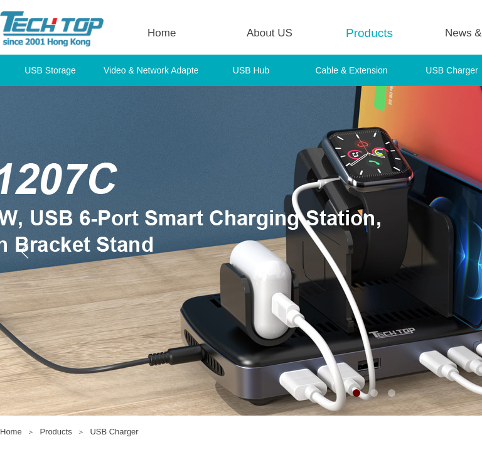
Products (369, 33)
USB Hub (251, 70)
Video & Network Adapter (151, 70)
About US (269, 33)
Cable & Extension (351, 70)
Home (161, 33)
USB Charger (114, 431)
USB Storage (50, 70)
